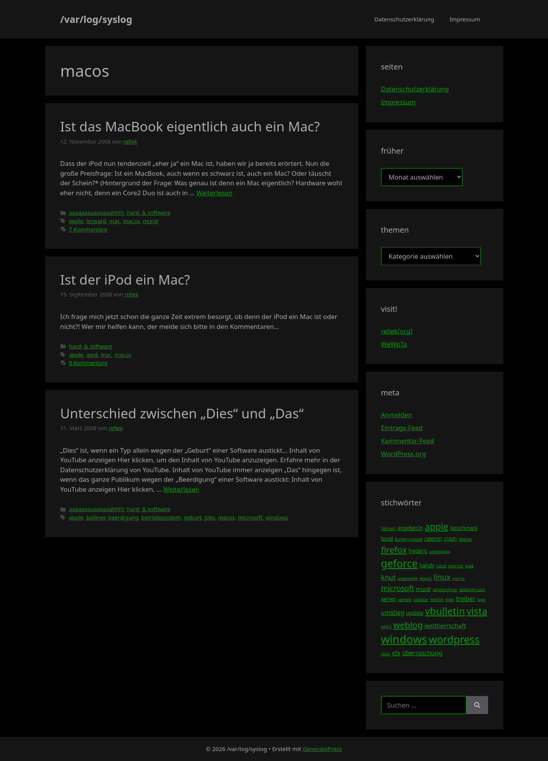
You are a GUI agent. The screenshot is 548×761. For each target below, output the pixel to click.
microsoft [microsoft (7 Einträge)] (397, 588)
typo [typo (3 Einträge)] (481, 599)
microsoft (250, 517)
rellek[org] (396, 331)
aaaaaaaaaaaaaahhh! (96, 212)
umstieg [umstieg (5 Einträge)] (392, 612)
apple (76, 221)
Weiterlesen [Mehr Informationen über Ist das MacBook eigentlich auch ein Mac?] (214, 192)
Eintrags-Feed (402, 427)
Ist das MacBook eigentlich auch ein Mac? (190, 126)
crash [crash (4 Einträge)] (450, 538)
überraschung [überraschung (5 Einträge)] (422, 653)
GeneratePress (322, 749)
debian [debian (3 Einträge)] (465, 539)
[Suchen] (477, 705)
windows (276, 517)
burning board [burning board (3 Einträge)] (408, 539)
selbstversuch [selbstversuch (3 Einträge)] (472, 589)
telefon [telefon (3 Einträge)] (436, 599)
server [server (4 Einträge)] (388, 598)
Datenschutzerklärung (404, 19)
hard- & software (148, 212)
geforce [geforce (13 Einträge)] (399, 563)
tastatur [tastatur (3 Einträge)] (420, 599)
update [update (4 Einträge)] (414, 612)
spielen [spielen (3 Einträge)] (405, 599)
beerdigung (123, 517)
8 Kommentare (88, 362)
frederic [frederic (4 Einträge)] (418, 550)
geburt (193, 517)
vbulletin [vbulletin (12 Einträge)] (445, 611)
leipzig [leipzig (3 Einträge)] (425, 578)
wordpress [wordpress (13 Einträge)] (454, 639)
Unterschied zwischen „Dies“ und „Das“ (182, 413)
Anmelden (396, 414)
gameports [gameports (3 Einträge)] (439, 551)
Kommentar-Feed (407, 440)
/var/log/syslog (96, 19)
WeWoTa (394, 344)
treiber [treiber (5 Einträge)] (465, 598)
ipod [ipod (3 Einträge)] (469, 565)
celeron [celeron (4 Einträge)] (433, 538)
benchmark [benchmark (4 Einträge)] (464, 527)
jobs (209, 517)
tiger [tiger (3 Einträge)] (449, 599)
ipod (92, 354)
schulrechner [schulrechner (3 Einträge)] (445, 589)
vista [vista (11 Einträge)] (477, 610)
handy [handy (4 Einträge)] (427, 565)
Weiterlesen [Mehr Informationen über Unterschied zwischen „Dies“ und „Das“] (181, 489)
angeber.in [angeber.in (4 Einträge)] (410, 527)
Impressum (464, 19)
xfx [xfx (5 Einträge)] (396, 653)
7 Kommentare (88, 229)
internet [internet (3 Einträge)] (455, 565)
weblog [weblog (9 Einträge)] (408, 625)
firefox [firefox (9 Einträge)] (394, 549)
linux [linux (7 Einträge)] (442, 577)
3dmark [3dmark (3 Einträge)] (388, 528)
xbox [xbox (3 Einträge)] (385, 653)
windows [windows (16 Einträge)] (404, 639)
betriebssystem (161, 517)
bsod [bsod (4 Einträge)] (387, 538)
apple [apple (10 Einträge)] (436, 526)
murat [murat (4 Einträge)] (423, 589)
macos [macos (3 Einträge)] (458, 578)
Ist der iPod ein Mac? (125, 279)
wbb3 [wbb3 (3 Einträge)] (386, 626)
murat (150, 221)
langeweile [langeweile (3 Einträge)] (407, 578)
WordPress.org (403, 453)
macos (131, 221)
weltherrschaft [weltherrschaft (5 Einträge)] (445, 626)
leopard (96, 221)
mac (114, 221)
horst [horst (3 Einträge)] (441, 565)
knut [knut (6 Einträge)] (388, 577)
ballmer (95, 517)
